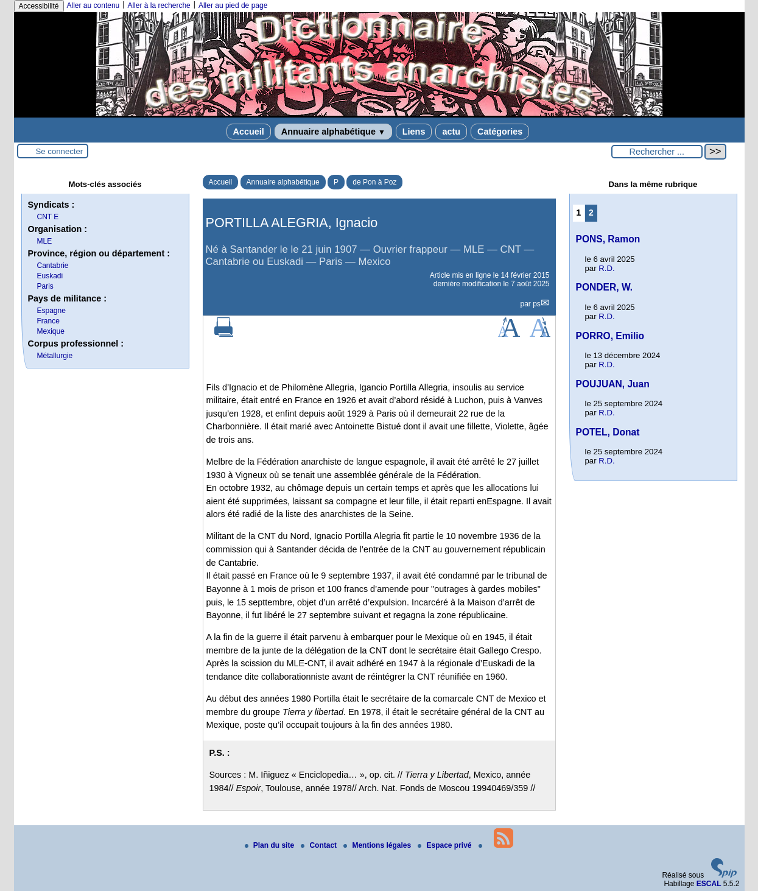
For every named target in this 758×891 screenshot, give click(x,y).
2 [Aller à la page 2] (591, 212)
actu (451, 131)
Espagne (51, 310)
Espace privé (445, 845)
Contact (320, 845)
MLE (44, 241)
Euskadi (50, 276)
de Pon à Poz (374, 182)
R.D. (606, 268)
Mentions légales (378, 845)
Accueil (248, 131)
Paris (45, 286)
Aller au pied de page (232, 5)
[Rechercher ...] (657, 151)
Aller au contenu (93, 5)
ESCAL (709, 883)
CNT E (48, 217)
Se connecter (59, 151)
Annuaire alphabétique (333, 131)
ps (537, 304)
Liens (414, 131)
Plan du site (271, 845)
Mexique (51, 331)
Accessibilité (39, 6)
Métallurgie (55, 355)
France (48, 321)
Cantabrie (53, 265)
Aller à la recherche (158, 5)
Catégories (499, 131)
